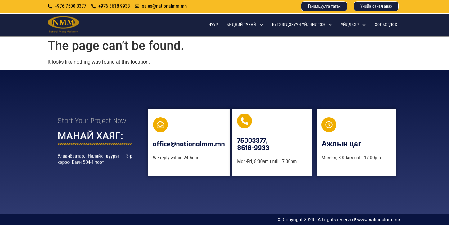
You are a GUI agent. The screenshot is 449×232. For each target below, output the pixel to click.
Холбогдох (386, 29)
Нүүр (213, 29)
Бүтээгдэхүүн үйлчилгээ (302, 29)
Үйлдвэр (353, 29)
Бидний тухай (245, 29)
